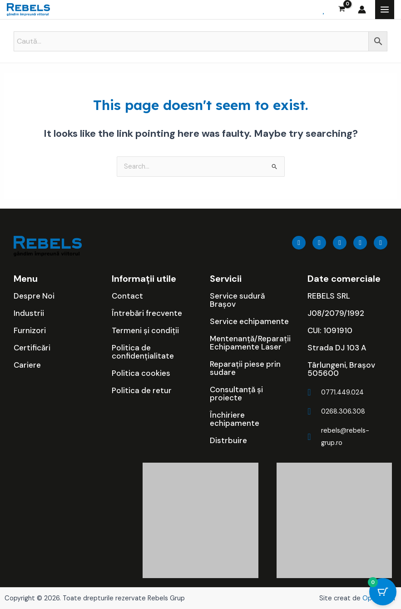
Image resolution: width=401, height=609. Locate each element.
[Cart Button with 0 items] (382, 593)
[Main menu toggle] (384, 9)
